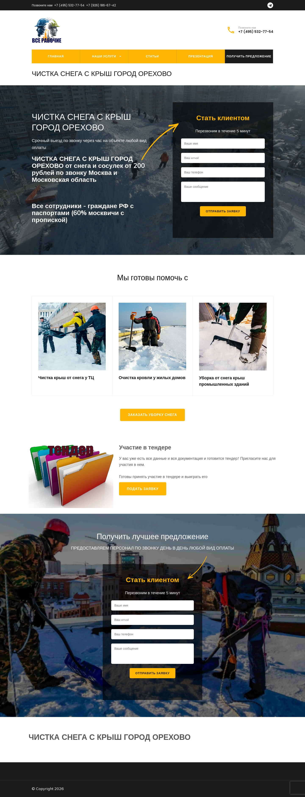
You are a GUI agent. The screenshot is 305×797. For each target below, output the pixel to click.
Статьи (152, 56)
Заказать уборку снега (152, 414)
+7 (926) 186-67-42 (101, 5)
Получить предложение (249, 56)
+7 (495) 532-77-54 (69, 5)
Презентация (200, 56)
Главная (56, 56)
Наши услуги (104, 56)
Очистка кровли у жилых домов (152, 378)
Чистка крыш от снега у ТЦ (66, 378)
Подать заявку (142, 489)
